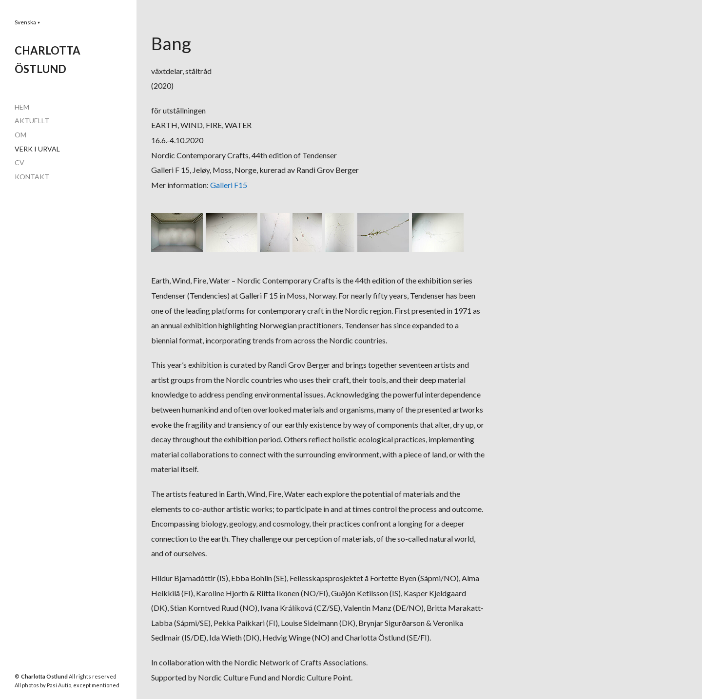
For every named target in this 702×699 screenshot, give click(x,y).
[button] (27, 22)
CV (19, 162)
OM (20, 135)
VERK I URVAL (37, 149)
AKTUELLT (32, 120)
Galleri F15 (228, 184)
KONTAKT (32, 176)
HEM (22, 107)
